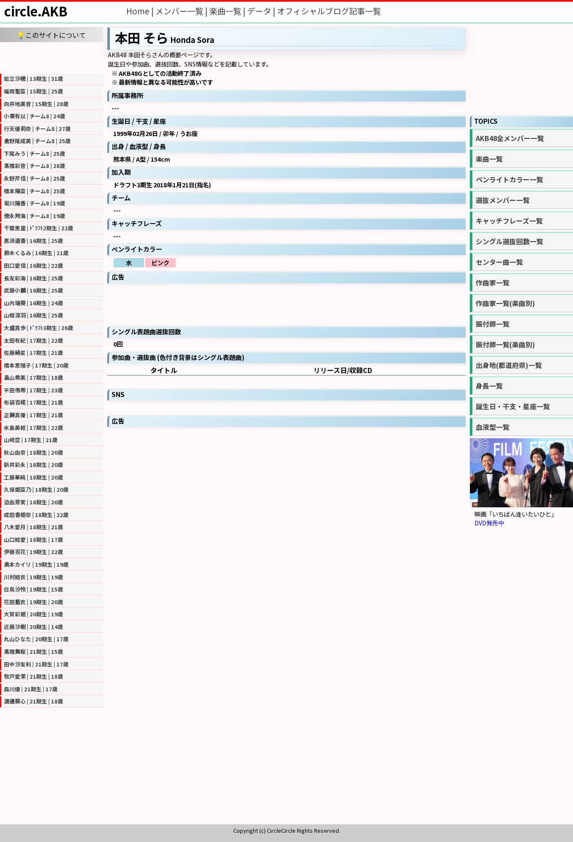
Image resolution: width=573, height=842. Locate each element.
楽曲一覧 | (228, 11)
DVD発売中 (489, 522)
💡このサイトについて (51, 35)
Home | (140, 11)
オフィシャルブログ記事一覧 (329, 11)
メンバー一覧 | (182, 11)
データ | (262, 11)
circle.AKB (35, 11)
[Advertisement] (51, 56)
